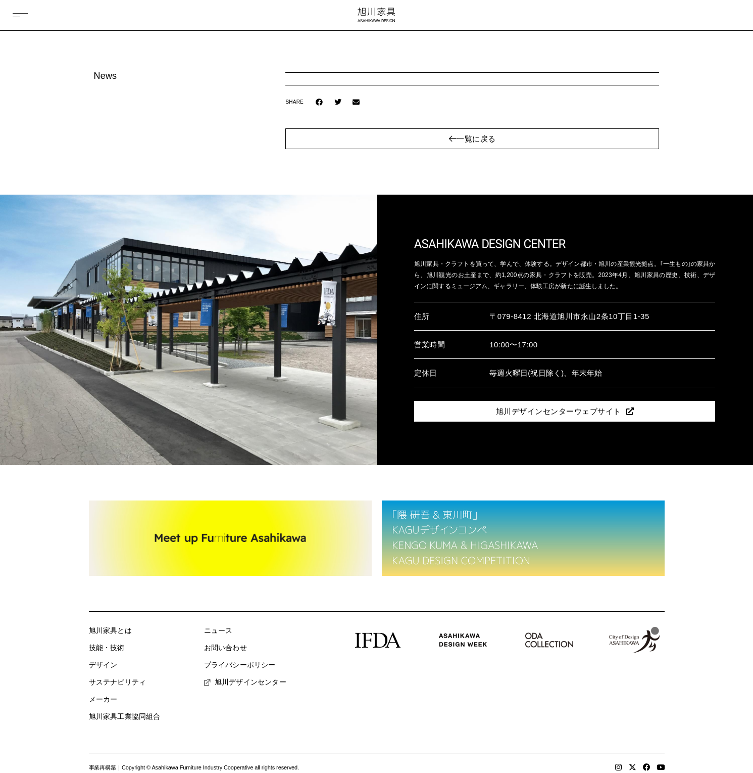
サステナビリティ (117, 682)
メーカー (103, 699)
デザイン (103, 665)
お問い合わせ (225, 648)
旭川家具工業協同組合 (125, 716)
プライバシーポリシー (240, 665)
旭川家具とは (110, 630)
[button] (319, 102)
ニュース (218, 630)
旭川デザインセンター (245, 682)
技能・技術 (107, 648)
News (105, 76)
